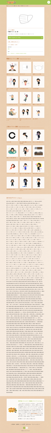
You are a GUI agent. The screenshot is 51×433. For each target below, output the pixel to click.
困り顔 (16, 300)
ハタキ (28, 256)
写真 (28, 289)
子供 (15, 304)
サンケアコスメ (41, 235)
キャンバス (34, 226)
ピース (26, 260)
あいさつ (38, 203)
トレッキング (31, 251)
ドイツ (36, 249)
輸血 (35, 377)
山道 (34, 308)
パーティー (9, 254)
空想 (13, 356)
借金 (26, 287)
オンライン (21, 216)
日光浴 (38, 325)
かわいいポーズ (10, 226)
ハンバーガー (16, 260)
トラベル (9, 251)
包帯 (19, 293)
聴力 (25, 361)
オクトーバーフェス (26, 212)
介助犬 (18, 283)
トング (40, 251)
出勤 (21, 291)
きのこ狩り (23, 226)
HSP (41, 201)
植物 (39, 331)
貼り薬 (31, 375)
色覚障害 (40, 365)
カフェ (29, 222)
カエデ (33, 220)
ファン (22, 264)
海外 (16, 340)
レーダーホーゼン (14, 277)
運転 (35, 379)
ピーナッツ (40, 260)
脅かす (31, 363)
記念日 (16, 373)
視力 (26, 371)
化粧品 (26, 293)
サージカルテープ (38, 233)
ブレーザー (33, 266)
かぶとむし (39, 222)
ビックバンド (21, 262)
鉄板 (27, 382)
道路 (41, 379)
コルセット (18, 233)
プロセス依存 (14, 268)
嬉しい (8, 304)
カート (22, 220)
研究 (11, 354)
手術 (11, 319)
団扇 (13, 300)
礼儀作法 (16, 354)
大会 (18, 302)
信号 (24, 287)
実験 (43, 304)
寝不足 (30, 306)
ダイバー (22, 245)
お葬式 (34, 218)
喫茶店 (40, 298)
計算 (8, 373)
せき (36, 243)
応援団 (16, 314)
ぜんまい (40, 243)
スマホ (28, 243)
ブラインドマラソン (14, 266)
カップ (16, 222)
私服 (33, 354)
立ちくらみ (17, 356)
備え (37, 287)
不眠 (29, 279)
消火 (26, 340)
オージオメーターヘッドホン (12, 212)
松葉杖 (8, 331)
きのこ (19, 226)
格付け (24, 331)
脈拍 (35, 363)
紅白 (22, 358)
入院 (20, 289)
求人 (22, 337)
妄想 (39, 302)
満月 (18, 342)
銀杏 (35, 382)
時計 (8, 329)
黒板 (12, 392)
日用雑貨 (22, 327)
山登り (28, 308)
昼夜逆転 (38, 327)
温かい (8, 342)
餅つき (8, 390)
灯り (34, 342)
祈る (19, 354)
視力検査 (30, 371)
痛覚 (16, 350)
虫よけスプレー (26, 369)
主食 (18, 281)
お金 (11, 220)
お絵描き (23, 218)
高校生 (29, 390)
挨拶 (8, 321)
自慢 (23, 365)
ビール (8, 262)
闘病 (13, 384)
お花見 (27, 218)
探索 (30, 321)
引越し (25, 312)
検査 (8, 333)
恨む (41, 314)
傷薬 (42, 287)
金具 (18, 382)
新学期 (18, 325)
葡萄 (41, 367)
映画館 (28, 327)
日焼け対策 (13, 327)
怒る (25, 314)
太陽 (27, 302)
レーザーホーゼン (40, 275)
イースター (20, 207)
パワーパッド (26, 258)
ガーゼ (19, 220)
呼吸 (11, 298)
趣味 (11, 377)
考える (8, 361)
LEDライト (15, 203)
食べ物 (12, 388)
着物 (38, 352)
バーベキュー (19, 254)
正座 (27, 333)
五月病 (41, 281)
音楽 (20, 386)
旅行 (30, 325)
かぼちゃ (9, 224)
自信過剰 (16, 365)
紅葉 (27, 358)
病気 (8, 48)
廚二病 (14, 312)
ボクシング (14, 270)
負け (19, 375)
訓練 (11, 373)
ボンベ (25, 270)
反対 (19, 296)
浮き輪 (8, 340)
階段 (21, 384)
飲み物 (37, 388)
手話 (18, 319)
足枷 (13, 377)
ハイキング (25, 254)
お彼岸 (36, 216)
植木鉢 (36, 331)
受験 (22, 296)
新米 (25, 325)
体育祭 (38, 285)
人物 (15, 283)
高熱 (35, 390)
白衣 (42, 350)
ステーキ (22, 241)
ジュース (21, 239)
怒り (19, 314)
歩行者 (8, 335)
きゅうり (22, 228)
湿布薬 (14, 342)
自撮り (26, 365)
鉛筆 (32, 382)
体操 (21, 285)
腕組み (42, 363)
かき (36, 220)
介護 (21, 283)
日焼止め (17, 327)
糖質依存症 (18, 358)
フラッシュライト (22, 266)
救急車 (16, 323)
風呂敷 (29, 386)
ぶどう (43, 264)
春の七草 (34, 327)
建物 (17, 312)
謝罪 (41, 373)
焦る (32, 344)
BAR (22, 201)
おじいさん (33, 212)
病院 (42, 348)
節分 (36, 356)
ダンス (41, 245)
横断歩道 (15, 333)
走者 (37, 375)
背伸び (25, 363)
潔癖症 (23, 342)
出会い (18, 291)
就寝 (11, 308)
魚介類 (42, 390)
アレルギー (9, 207)
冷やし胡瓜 (41, 289)
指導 (39, 319)
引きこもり (21, 312)
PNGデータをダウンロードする (14, 37)
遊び (19, 379)
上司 (20, 279)
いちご (32, 207)
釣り (21, 382)
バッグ (36, 256)
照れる (42, 344)
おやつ (16, 216)
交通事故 (11, 283)
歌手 (22, 333)
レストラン (25, 277)
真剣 (30, 352)
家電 (19, 306)
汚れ (27, 337)
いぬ (40, 207)
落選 (39, 367)
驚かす (18, 390)
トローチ (36, 251)
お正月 (8, 218)
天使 (24, 302)
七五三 (17, 279)
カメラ (15, 224)
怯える (35, 314)
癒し (19, 350)
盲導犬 (24, 352)
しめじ (29, 237)
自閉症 (32, 365)
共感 (26, 289)
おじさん (41, 212)
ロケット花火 (34, 277)
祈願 (22, 354)
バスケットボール (18, 256)
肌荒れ (10, 363)
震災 (41, 384)
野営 (13, 382)
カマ (12, 224)
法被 (43, 337)
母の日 (19, 335)
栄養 (19, 331)
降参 (18, 384)
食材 (31, 388)
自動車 (20, 365)
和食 (27, 298)
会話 (13, 285)
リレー (31, 275)
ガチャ (8, 222)
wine (35, 203)
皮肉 (11, 352)
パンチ (38, 258)
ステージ (27, 241)
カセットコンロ (41, 220)
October (26, 203)
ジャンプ (17, 239)
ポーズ (39, 268)
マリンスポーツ (19, 272)
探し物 (24, 321)
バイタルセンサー (31, 254)
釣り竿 (24, 382)
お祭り (20, 218)
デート (33, 247)
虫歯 (35, 369)
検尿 (42, 331)
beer (28, 201)
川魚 (41, 308)
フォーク (38, 264)
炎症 (10, 344)
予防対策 (30, 281)
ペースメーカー (21, 268)
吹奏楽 (8, 298)
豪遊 (16, 375)
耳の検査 (12, 361)
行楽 (11, 371)
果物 (14, 331)
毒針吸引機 (26, 335)
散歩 (27, 323)
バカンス (37, 254)
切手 (27, 291)
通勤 (11, 379)
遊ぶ (22, 379)
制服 (33, 291)
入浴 (18, 289)
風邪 (25, 53)
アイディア (9, 205)
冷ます (37, 289)
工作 (8, 310)
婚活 (42, 302)
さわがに (35, 235)
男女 (31, 348)
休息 (42, 283)
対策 (33, 306)
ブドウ (8, 266)
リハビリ (19, 275)
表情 (14, 371)
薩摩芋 (13, 369)
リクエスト (9, 275)
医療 (35, 293)
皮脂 (13, 352)
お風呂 (14, 220)
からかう (29, 224)
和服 (21, 298)
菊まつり (18, 367)
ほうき (43, 268)
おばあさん (22, 214)
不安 (23, 279)
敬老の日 (31, 323)
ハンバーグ (22, 260)
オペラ (41, 214)
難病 (33, 384)
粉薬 (11, 358)
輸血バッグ (39, 377)
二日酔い (37, 281)
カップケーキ (21, 222)
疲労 (37, 348)
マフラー (9, 272)
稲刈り (10, 356)
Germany (37, 201)
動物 (8, 293)
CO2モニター (32, 201)
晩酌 (13, 329)
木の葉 (32, 329)
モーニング (39, 272)
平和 (24, 310)
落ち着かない (26, 367)
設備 (19, 373)
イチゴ (28, 207)
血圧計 (8, 371)
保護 (18, 287)
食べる (8, 388)
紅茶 (25, 358)
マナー (40, 270)
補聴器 (19, 371)
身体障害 (17, 377)
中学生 (12, 281)
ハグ (41, 254)
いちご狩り (36, 207)
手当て (8, 319)
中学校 (8, 281)
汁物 (19, 337)
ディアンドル (41, 247)
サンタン (15, 237)
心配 (41, 312)
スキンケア (18, 241)
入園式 (11, 289)
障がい (24, 384)
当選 (31, 312)
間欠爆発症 (9, 384)
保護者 (21, 287)
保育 (11, 287)
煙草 (39, 344)
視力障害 (34, 371)
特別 (38, 346)
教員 (22, 323)
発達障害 (27, 350)
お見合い (38, 218)
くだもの (26, 228)
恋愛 (38, 314)
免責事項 (17, 424)
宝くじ (40, 304)
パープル (14, 254)
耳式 (16, 361)
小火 (8, 308)
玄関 (8, 348)
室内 (8, 306)
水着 (11, 337)
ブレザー (38, 266)
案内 (27, 331)
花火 (8, 367)
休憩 (8, 285)
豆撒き (11, 375)
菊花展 (22, 367)
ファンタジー (26, 264)
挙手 (42, 319)
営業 (8, 300)
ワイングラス (9, 279)
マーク (28, 270)
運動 (25, 379)
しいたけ (25, 237)
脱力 (37, 363)
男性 (34, 348)
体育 (31, 285)
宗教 (37, 304)
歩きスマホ (34, 333)
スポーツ (17, 243)
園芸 (22, 300)
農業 (42, 377)
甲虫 (22, 348)
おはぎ (26, 214)
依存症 (8, 287)
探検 (27, 321)
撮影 (42, 321)
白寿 (34, 350)
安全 (34, 304)
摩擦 (39, 321)
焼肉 (34, 344)
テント (26, 249)
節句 (39, 356)
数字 (35, 323)
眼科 (36, 352)
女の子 (33, 302)
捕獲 (11, 321)
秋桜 (43, 354)
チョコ (26, 247)
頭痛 (26, 386)
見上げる (23, 371)
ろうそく (29, 277)
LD (11, 203)
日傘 (35, 325)
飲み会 (34, 388)
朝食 (27, 329)
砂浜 (8, 354)
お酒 (8, 220)
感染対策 (22, 53)
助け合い (40, 291)
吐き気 (36, 296)
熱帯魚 (25, 346)
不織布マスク (14, 53)
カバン (26, 222)
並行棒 (41, 279)
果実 (11, 331)
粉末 (8, 358)
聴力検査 (28, 361)
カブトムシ (34, 222)
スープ (39, 239)
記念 (13, 373)
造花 (17, 379)
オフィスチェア (36, 214)
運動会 (32, 379)
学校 (21, 304)
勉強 (43, 291)
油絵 (37, 337)
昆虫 (25, 327)
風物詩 (32, 386)
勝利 (13, 293)
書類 (16, 329)
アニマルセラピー (31, 205)
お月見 (40, 216)
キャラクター (28, 226)
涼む (36, 340)
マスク (9, 53)
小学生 (42, 306)
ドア (29, 249)
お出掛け (25, 216)
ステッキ (31, 241)
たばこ (31, 245)
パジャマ (9, 256)
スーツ (36, 239)
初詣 (30, 291)
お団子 (33, 216)
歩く (38, 333)
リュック (27, 275)
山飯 (36, 308)
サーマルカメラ (15, 235)
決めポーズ (31, 337)
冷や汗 (12, 291)
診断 (22, 373)
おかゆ (20, 212)
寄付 (24, 306)
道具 (38, 379)
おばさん (30, 214)
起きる (40, 375)
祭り (30, 354)
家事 (11, 306)
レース (8, 277)
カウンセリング (28, 220)
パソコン (24, 256)
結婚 (42, 358)
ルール (34, 275)
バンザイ (34, 258)
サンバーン (20, 237)
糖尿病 (14, 358)
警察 (8, 375)
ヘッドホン (31, 268)
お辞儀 (42, 218)
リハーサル (14, 275)
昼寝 (42, 327)
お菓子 (31, 218)
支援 (8, 323)
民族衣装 (33, 335)
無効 (26, 344)
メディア (31, 272)
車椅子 (26, 377)
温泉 (11, 342)
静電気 (8, 386)
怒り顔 (22, 314)
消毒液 (22, 340)
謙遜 (38, 373)
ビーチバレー (34, 260)
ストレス (9, 243)
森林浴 (30, 331)
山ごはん (24, 308)
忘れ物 (8, 314)
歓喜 (25, 333)
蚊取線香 (40, 369)
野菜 (16, 382)
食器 (28, 388)
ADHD (16, 201)
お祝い (16, 218)
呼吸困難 (15, 298)
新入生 (14, 325)
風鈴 (38, 386)
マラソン (13, 272)
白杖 (39, 350)
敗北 (19, 323)
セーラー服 (33, 243)
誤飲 (31, 373)
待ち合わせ (38, 312)
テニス (19, 249)
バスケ (13, 256)
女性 (36, 302)
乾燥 (24, 281)
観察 (42, 371)
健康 (29, 287)
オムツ (8, 216)
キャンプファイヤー (11, 228)
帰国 (16, 310)
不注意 (26, 279)
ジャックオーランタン (40, 237)
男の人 (25, 348)
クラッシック (34, 228)
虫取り (31, 369)
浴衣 (11, 340)
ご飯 (33, 233)
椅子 (33, 331)
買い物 (28, 375)
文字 (40, 323)
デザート (9, 249)
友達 (17, 296)
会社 (11, 285)
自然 (29, 365)
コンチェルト (28, 233)
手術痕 (14, 319)
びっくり (27, 262)
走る (35, 375)
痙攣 (8, 350)
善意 (30, 298)
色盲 (37, 365)
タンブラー (9, 247)
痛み (13, 350)
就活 (13, 308)
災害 (36, 342)
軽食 (32, 377)
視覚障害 (38, 371)
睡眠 (41, 352)
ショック (26, 239)
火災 (31, 342)
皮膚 (16, 352)
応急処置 (12, 314)
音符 (23, 386)
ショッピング (31, 239)
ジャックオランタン (11, 239)
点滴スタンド (16, 344)
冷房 (15, 291)
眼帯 (33, 352)
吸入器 (39, 296)
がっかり (12, 222)
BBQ (25, 201)
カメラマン (20, 224)
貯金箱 (24, 375)
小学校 (39, 306)
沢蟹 (35, 337)
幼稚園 (36, 310)
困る (19, 300)
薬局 (20, 369)
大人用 (15, 302)
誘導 (28, 373)
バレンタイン (15, 258)
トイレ (40, 249)
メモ (35, 272)
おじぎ (37, 212)
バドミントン (9, 258)
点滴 (12, 344)
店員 (42, 310)
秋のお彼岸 (39, 354)
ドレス (26, 251)
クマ (30, 228)
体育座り (34, 285)
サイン (20, 235)
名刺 (33, 296)
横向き (11, 333)
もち (43, 272)
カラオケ (24, 224)
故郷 (11, 323)
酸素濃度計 (9, 382)
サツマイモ (31, 235)
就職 (16, 308)
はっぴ (39, 256)
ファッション (17, 264)
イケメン (24, 207)
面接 (15, 386)
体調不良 (42, 285)
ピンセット (36, 262)
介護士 (24, 283)
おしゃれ (14, 214)
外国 (42, 300)
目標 (20, 352)
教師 (25, 323)
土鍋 (25, 300)
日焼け (8, 327)
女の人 (30, 302)
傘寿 (35, 287)
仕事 (30, 283)
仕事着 (33, 283)
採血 (21, 321)
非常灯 (12, 386)
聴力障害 (32, 361)
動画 (11, 293)
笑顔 (24, 356)
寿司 (36, 306)
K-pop (8, 203)
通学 (14, 379)
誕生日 (25, 373)
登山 (31, 350)
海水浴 (19, 340)
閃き (42, 382)
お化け (29, 216)
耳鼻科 (21, 361)
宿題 (21, 306)
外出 (39, 300)
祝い (25, 354)
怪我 (32, 314)
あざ (26, 205)
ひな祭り (31, 262)
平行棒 (27, 310)
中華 (15, 281)
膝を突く (11, 365)
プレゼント (9, 268)
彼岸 (33, 312)
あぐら (23, 205)
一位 (14, 279)
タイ (13, 245)
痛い (11, 350)
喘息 (35, 298)
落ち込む (35, 367)
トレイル (22, 251)
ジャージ (33, 237)
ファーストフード (10, 264)
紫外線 (35, 358)
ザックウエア (25, 235)
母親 (22, 335)
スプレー (13, 243)
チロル (30, 247)
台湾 (27, 296)
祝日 (27, 354)
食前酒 (25, 388)
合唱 (30, 296)
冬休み (33, 289)
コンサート (23, 233)
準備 (20, 342)
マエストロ (33, 270)
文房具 (8, 325)
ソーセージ (9, 245)
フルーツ (28, 266)
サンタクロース (10, 237)
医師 (33, 293)
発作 (21, 350)
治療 (40, 337)
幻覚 (33, 310)
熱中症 (10, 346)
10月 (8, 201)
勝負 (16, 293)
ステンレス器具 (37, 241)
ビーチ (30, 260)
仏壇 (27, 283)
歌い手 (19, 333)
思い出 (28, 314)
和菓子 (24, 298)
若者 (11, 367)
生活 (14, 348)
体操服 (24, 285)
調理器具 (34, 373)
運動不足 (28, 379)
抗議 (29, 319)
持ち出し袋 (36, 319)
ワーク (39, 277)
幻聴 (30, 310)
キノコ (15, 226)
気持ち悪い (38, 335)
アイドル (14, 205)
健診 (32, 287)
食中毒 (15, 388)
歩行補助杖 (13, 335)
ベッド (26, 268)
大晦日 (21, 302)
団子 (11, 300)
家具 (13, 306)
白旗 (36, 350)
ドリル (13, 251)
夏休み (36, 300)
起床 (8, 377)
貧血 (21, 375)
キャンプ (39, 226)
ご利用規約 (13, 424)
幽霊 (39, 310)
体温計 (28, 285)
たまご (34, 245)
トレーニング (17, 251)
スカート (13, 241)
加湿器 (36, 291)
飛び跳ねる (42, 386)
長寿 (39, 382)
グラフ (39, 228)
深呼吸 (39, 340)
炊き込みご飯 (40, 342)
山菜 (31, 308)
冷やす (8, 291)
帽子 (21, 310)
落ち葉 (31, 367)
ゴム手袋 (13, 233)
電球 (35, 384)
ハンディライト (10, 260)
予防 (26, 281)
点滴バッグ (22, 344)
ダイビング (27, 245)
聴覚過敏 (39, 361)
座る (8, 312)
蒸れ (8, 369)
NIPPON (22, 203)
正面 (30, 333)
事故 (33, 281)
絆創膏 (38, 358)
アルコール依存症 (39, 205)
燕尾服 (28, 346)
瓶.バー (11, 348)
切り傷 (24, 291)
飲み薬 (41, 388)
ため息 (38, 245)
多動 (8, 302)
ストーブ (42, 241)
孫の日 (31, 304)
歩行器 (41, 333)
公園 (23, 289)
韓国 (18, 386)
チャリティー (14, 247)
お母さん (12, 218)
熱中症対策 (15, 346)
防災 (16, 384)
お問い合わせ (28, 424)
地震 (27, 300)
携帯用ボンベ (34, 321)
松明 (41, 329)
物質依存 (35, 346)
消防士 (31, 340)
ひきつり (12, 262)
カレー (36, 224)
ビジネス (16, 262)
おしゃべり (9, 214)
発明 (24, 350)
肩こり (19, 363)
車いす (22, 377)
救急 (13, 323)
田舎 (19, 348)
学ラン (18, 304)
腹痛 (8, 365)
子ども (12, 304)
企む (39, 283)
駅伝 (11, 390)
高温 (33, 390)
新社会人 (22, 325)
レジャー (20, 277)
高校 (26, 390)
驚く (21, 390)
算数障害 (32, 356)
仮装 (36, 283)
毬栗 (30, 335)
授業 (16, 321)
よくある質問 (22, 424)
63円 (13, 201)
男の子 (28, 348)
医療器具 (18, 53)
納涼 (30, 358)
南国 (8, 296)
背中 (22, 363)
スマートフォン (23, 243)
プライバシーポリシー (36, 424)
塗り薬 (31, 300)
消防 (28, 340)
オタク (18, 214)
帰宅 (19, 310)
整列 (37, 323)
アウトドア (19, 205)
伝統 (19, 285)
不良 (38, 279)
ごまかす (9, 233)
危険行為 (11, 296)
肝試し (14, 363)
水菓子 (14, 337)
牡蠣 (31, 346)
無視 (29, 344)
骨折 (24, 390)
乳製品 (21, 281)
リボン (23, 275)
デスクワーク (14, 249)
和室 (18, 298)
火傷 (28, 342)
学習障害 (27, 304)
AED (20, 201)
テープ (37, 247)
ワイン (43, 277)
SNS (30, 203)
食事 (18, 388)
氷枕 (17, 337)
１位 (11, 201)
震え (38, 384)
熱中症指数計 (20, 346)
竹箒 (21, 356)
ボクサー (9, 270)
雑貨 (30, 384)
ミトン (24, 272)
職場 (43, 361)
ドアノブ (32, 249)
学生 (24, 304)
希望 (13, 310)
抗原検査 (25, 319)
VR (32, 203)
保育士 (14, 287)
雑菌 (27, 384)
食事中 (21, 388)
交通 (8, 283)
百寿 (8, 352)
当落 (28, 312)
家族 (16, 306)
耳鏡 (18, 361)
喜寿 (37, 298)
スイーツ (9, 241)
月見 (19, 329)
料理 (11, 325)
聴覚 (36, 361)
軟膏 (29, 377)
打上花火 (21, 319)
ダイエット (17, 245)
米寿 (42, 356)
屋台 (19, 308)
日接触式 (41, 325)
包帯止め (22, 293)
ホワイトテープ (20, 270)
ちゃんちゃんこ (21, 247)
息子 (43, 314)
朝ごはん (24, 329)
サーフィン (9, 235)
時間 (11, 329)
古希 (25, 296)
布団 (11, 310)
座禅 (11, 312)
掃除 (13, 321)
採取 (19, 321)
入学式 (14, 289)
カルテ (33, 224)
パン (31, 258)
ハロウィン (21, 258)
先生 (8, 289)
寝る (27, 306)
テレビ (22, 249)
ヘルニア (35, 268)
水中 (8, 337)
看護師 (27, 352)
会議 (16, 285)
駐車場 (14, 390)
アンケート (14, 207)
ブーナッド (41, 262)
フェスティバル (33, 264)
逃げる (8, 379)
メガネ (27, 272)
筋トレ (27, 356)
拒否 (32, 319)
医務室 (29, 293)
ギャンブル (18, 228)
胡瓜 (28, 363)
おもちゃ (12, 216)
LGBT (19, 203)
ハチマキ (32, 256)
